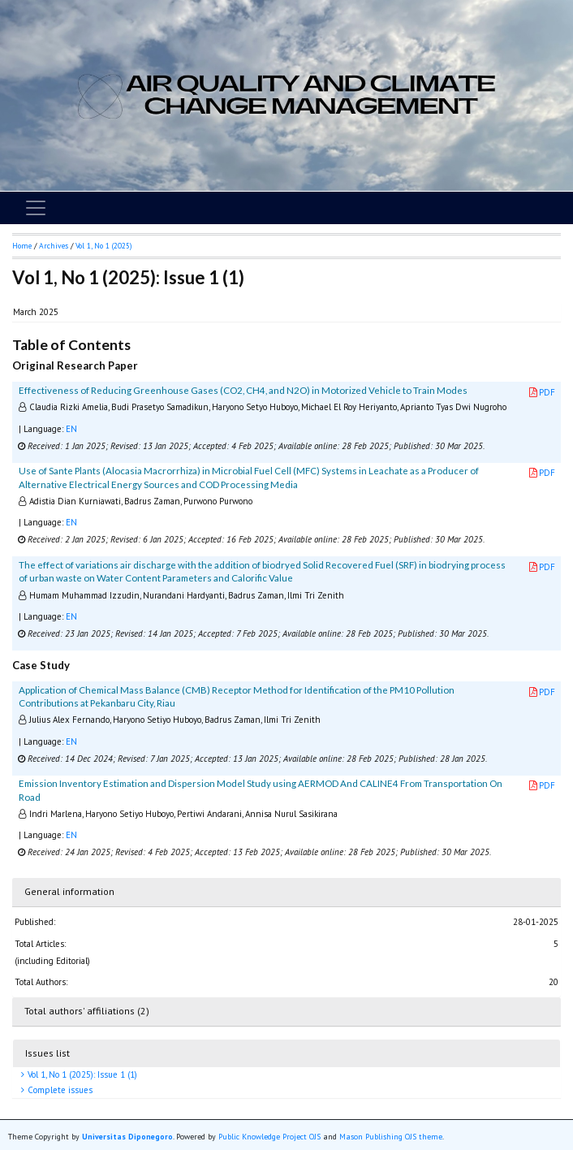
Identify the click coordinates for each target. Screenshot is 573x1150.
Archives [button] (53, 245)
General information (69, 891)
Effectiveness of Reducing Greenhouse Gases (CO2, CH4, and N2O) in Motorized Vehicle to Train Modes (243, 390)
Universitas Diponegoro (127, 1136)
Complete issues (59, 1090)
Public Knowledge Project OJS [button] (269, 1136)
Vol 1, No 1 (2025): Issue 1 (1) (81, 1074)
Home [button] (22, 245)
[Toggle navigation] (35, 208)
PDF (542, 392)
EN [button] (71, 428)
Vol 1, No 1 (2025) (103, 245)
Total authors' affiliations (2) (86, 1011)
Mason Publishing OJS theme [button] (390, 1136)
